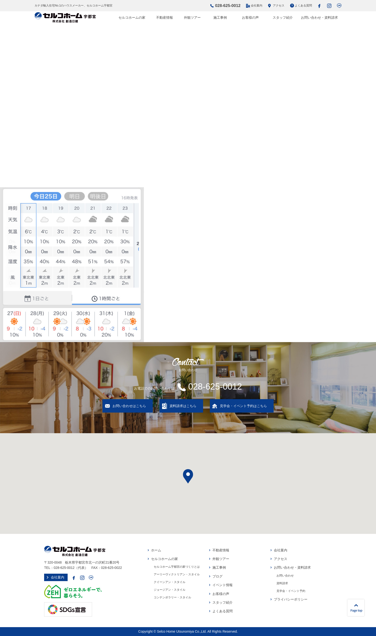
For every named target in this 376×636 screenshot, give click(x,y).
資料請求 (282, 583)
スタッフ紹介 (283, 17)
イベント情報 (222, 585)
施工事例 (220, 17)
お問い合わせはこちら (129, 406)
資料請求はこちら (183, 406)
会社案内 (256, 5)
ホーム (156, 550)
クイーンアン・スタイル (169, 582)
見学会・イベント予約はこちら (243, 406)
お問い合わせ (285, 575)
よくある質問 (303, 5)
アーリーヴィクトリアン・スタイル (177, 574)
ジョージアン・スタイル (169, 589)
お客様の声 (250, 17)
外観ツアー (192, 17)
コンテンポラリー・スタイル (172, 597)
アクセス (278, 5)
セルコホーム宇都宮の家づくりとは (177, 566)
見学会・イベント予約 (290, 591)
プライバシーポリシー (290, 599)
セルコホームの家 (131, 17)
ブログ (217, 576)
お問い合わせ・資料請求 (319, 17)
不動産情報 (164, 17)
